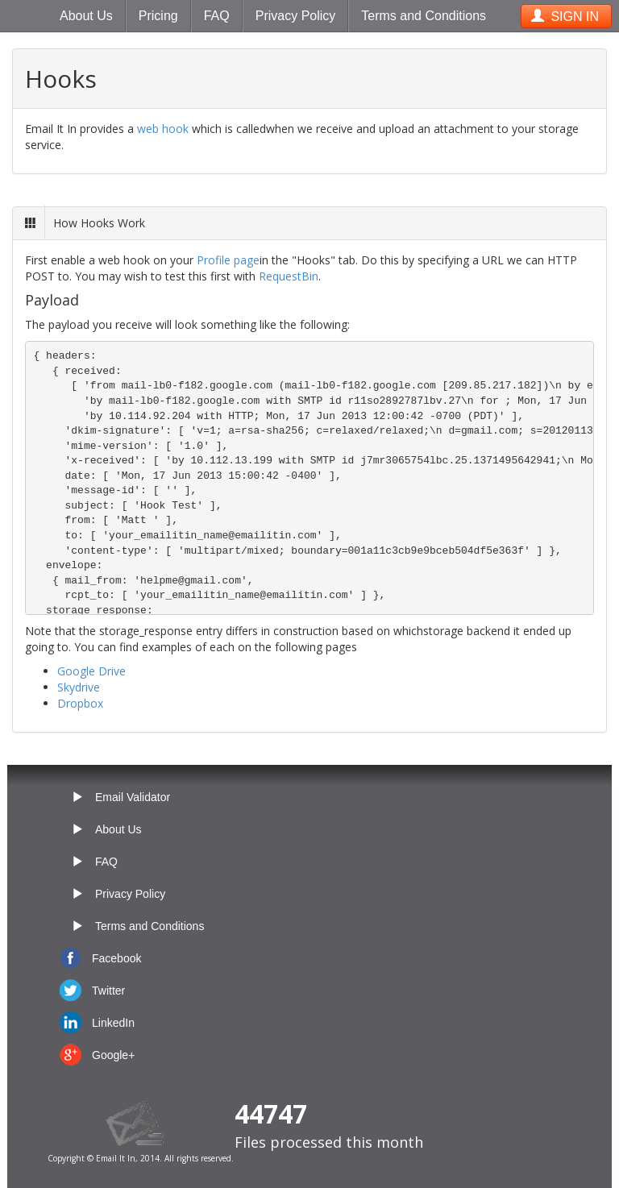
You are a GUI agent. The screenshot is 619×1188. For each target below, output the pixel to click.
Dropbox (80, 703)
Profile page (228, 260)
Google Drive (91, 671)
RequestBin (288, 276)
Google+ (113, 1055)
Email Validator (132, 797)
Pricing (158, 16)
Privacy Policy (295, 16)
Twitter (108, 990)
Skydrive (78, 687)
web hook (163, 128)
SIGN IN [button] (565, 16)
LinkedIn (113, 1022)
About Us (86, 16)
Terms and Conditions (423, 16)
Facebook (116, 958)
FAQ (217, 16)
